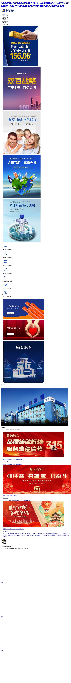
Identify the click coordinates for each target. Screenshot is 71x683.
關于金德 (5, 15)
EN (16, 12)
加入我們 (5, 24)
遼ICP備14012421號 (23, 548)
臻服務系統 (6, 20)
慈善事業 (5, 21)
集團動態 (5, 18)
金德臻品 (5, 17)
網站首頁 (5, 14)
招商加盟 (5, 22)
